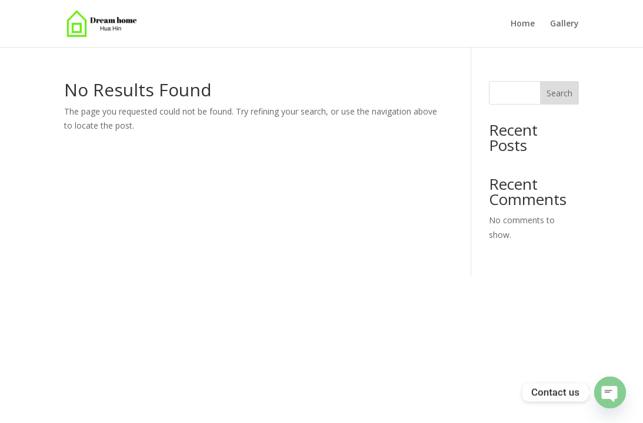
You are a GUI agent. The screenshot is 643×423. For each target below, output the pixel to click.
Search (559, 93)
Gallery (564, 24)
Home (523, 24)
